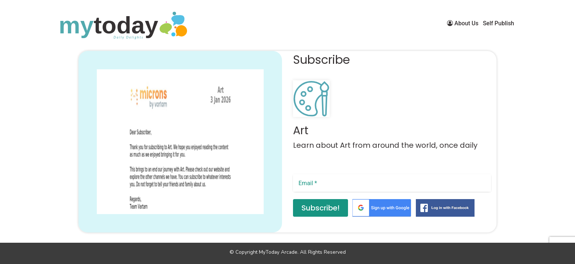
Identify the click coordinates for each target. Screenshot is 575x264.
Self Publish (498, 23)
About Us (463, 23)
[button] (88, 222)
